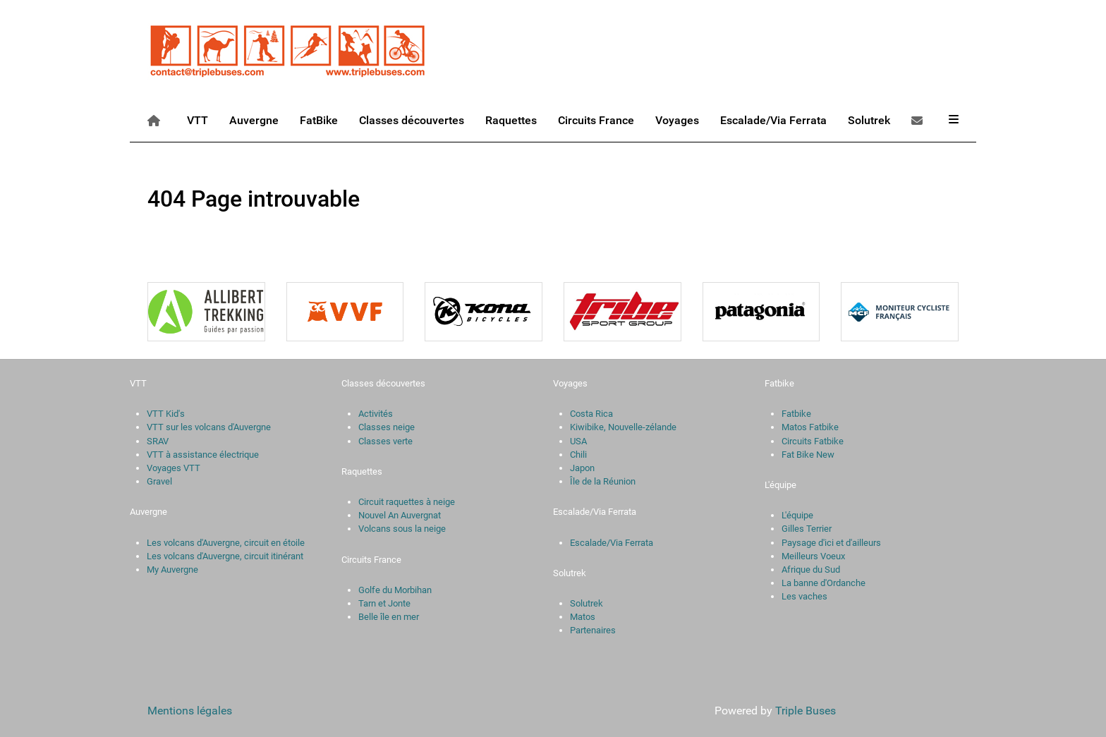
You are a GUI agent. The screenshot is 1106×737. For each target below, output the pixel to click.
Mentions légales (189, 710)
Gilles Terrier (807, 528)
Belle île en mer (388, 616)
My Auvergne (172, 569)
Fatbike (796, 413)
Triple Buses (805, 710)
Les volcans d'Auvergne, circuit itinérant (225, 556)
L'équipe (797, 515)
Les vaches (804, 596)
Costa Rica (591, 413)
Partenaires (593, 630)
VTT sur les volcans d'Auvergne (209, 427)
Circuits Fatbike (813, 441)
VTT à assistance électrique (203, 454)
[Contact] (919, 120)
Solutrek (586, 603)
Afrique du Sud (811, 569)
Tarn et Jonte (384, 603)
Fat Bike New (808, 454)
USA (578, 441)
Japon (582, 468)
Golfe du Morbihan (395, 590)
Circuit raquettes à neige (406, 502)
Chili (578, 454)
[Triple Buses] (288, 48)
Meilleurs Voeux (813, 556)
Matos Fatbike (810, 427)
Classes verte (385, 441)
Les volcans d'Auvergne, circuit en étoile (226, 542)
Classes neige (386, 427)
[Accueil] (156, 120)
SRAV (158, 441)
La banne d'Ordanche (823, 583)
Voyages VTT (173, 468)
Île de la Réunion (603, 481)
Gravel (159, 481)
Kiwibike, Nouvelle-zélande (623, 427)
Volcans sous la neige (402, 528)
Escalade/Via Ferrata (611, 542)
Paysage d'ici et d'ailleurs (831, 542)
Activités (375, 413)
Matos (582, 616)
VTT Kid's (166, 413)
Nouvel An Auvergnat (399, 515)
